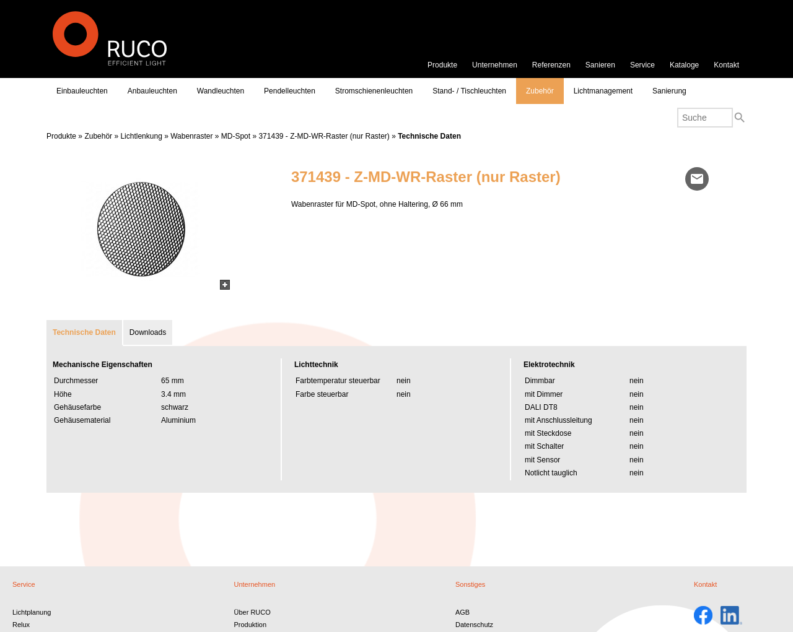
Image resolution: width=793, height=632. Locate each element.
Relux (21, 624)
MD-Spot (235, 136)
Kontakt (726, 65)
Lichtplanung (31, 612)
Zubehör (540, 91)
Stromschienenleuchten (374, 91)
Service (642, 65)
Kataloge (684, 65)
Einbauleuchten (82, 91)
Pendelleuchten (289, 91)
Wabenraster (191, 136)
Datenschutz (474, 624)
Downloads (147, 332)
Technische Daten (429, 136)
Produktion (250, 624)
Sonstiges (470, 584)
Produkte (442, 65)
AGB (462, 612)
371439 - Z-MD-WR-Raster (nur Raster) (323, 136)
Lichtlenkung (141, 136)
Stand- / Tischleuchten (469, 91)
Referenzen (551, 65)
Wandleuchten (220, 91)
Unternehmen (494, 65)
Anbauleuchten (152, 91)
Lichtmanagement (603, 91)
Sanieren (600, 65)
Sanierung (669, 91)
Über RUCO (252, 612)
